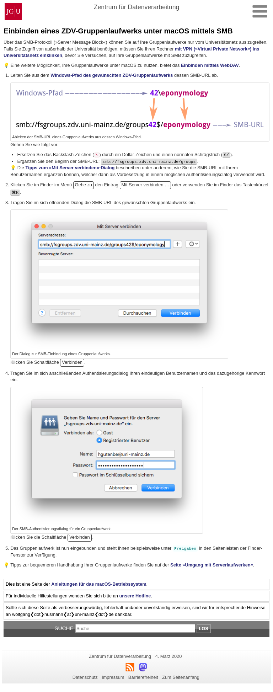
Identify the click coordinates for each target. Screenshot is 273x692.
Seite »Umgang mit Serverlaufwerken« (211, 565)
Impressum (113, 677)
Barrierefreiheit (143, 677)
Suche (64, 628)
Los (203, 628)
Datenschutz (85, 677)
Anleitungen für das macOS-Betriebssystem (98, 584)
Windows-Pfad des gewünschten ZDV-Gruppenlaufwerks (111, 75)
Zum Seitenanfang (180, 677)
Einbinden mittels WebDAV (210, 65)
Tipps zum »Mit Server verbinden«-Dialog (70, 167)
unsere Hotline (135, 595)
